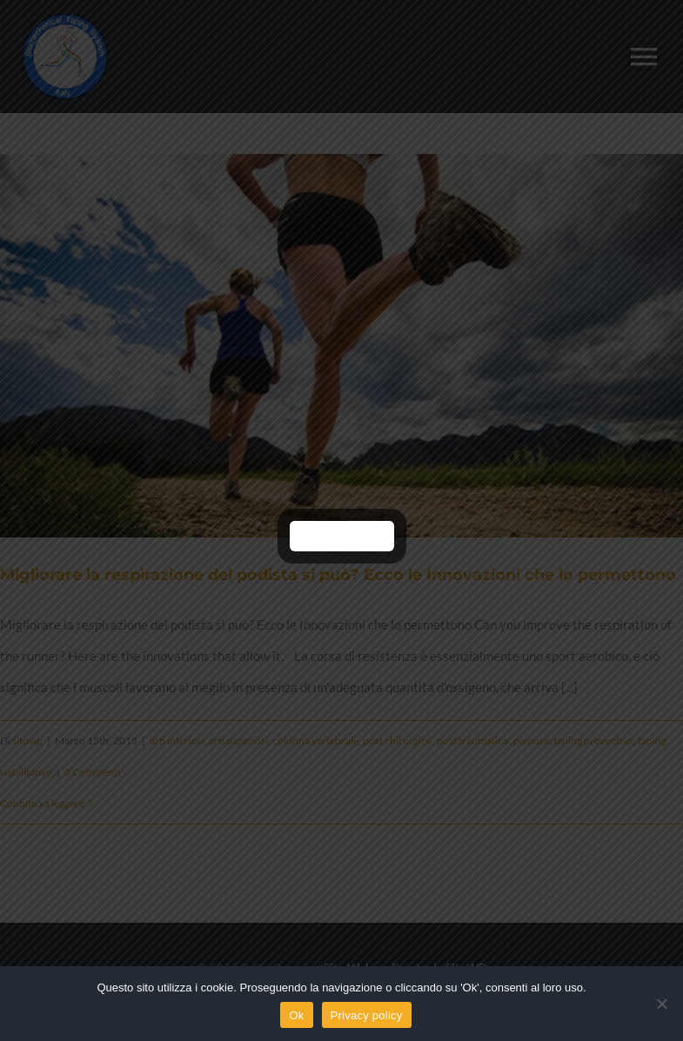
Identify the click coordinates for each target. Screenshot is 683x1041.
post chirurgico (397, 740)
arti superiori (238, 740)
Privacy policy (367, 1015)
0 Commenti (92, 771)
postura (531, 740)
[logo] (65, 19)
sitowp (27, 740)
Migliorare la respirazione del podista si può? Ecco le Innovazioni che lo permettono (338, 574)
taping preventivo (593, 740)
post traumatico (473, 740)
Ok (296, 1015)
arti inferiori (177, 740)
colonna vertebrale (315, 740)
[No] (661, 1003)
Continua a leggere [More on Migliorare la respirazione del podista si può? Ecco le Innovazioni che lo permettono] (42, 803)
